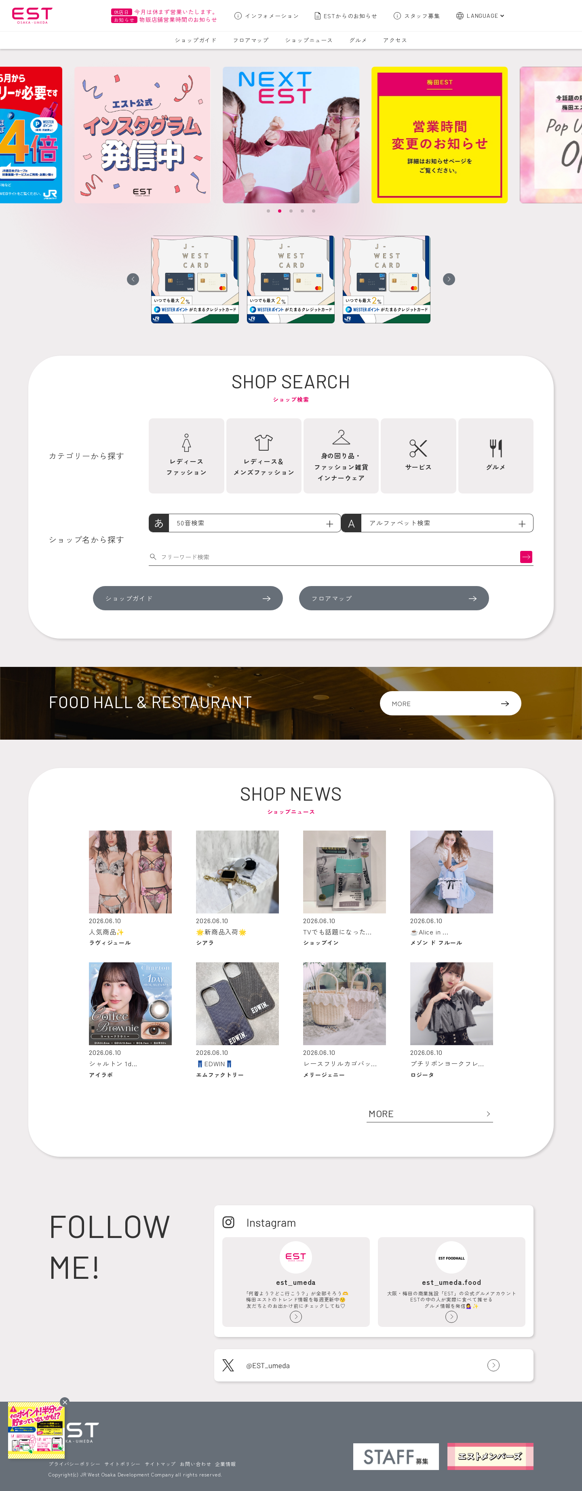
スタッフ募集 (422, 16)
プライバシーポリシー (74, 1463)
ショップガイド (196, 40)
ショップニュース (309, 40)
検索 (526, 557)
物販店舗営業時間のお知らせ (164, 19)
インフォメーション (272, 16)
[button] (268, 211)
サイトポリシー (122, 1463)
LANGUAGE (482, 15)
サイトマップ (160, 1463)
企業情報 (225, 1463)
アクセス (395, 40)
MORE (401, 703)
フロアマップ (251, 40)
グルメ (358, 40)
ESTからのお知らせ (350, 16)
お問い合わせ (195, 1463)
